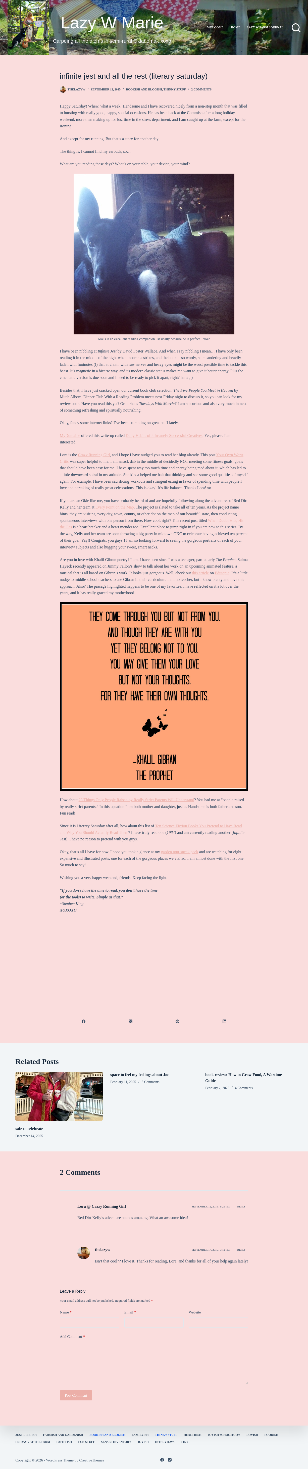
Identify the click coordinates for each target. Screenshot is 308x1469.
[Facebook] (83, 1021)
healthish (192, 1435)
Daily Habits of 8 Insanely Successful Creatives (164, 435)
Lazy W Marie (112, 22)
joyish (143, 1442)
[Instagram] (170, 1460)
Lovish (252, 1435)
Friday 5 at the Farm (32, 1442)
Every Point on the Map (114, 507)
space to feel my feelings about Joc (139, 1075)
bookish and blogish (144, 89)
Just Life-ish (26, 1435)
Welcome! (216, 27)
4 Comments (244, 1088)
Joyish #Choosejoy (224, 1435)
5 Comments (151, 1082)
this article (200, 573)
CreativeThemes (91, 1460)
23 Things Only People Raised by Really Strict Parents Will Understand (136, 800)
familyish (140, 1435)
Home (235, 27)
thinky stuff (175, 89)
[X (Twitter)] (130, 1021)
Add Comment (72, 1337)
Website (195, 1312)
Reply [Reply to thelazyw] (241, 1249)
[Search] (296, 27)
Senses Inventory (116, 1442)
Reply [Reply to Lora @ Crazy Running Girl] (241, 1206)
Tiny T (186, 1442)
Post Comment (76, 1395)
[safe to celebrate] (59, 1096)
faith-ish (64, 1442)
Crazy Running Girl (94, 455)
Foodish (271, 1435)
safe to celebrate (29, 1129)
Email (130, 1312)
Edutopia (222, 573)
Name (66, 1312)
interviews (165, 1442)
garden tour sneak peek (179, 852)
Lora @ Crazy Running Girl (101, 1206)
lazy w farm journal (265, 27)
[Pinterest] (177, 1021)
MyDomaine (70, 435)
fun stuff (86, 1442)
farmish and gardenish (63, 1435)
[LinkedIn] (224, 1021)
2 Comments (201, 89)
